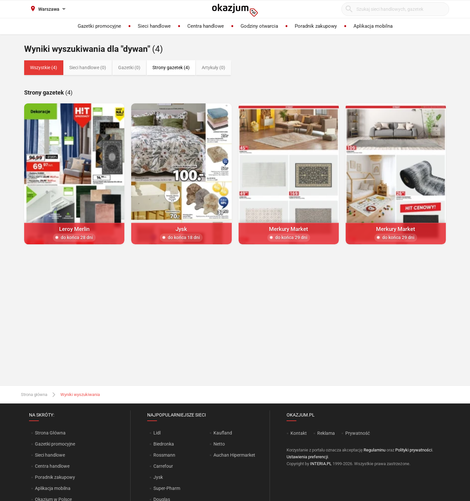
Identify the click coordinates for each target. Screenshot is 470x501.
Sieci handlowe (50, 455)
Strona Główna (50, 432)
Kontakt (298, 433)
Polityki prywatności (413, 450)
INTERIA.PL (321, 463)
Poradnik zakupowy (55, 477)
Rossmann (164, 455)
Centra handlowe (52, 466)
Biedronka (163, 444)
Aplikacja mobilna (52, 488)
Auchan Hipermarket (234, 455)
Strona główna (34, 394)
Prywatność (357, 433)
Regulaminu (374, 450)
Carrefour (163, 466)
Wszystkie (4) (43, 67)
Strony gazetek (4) (171, 67)
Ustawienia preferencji (307, 456)
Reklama (326, 433)
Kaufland (222, 432)
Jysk (158, 477)
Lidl (157, 432)
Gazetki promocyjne (55, 444)
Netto (219, 444)
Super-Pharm (166, 488)
